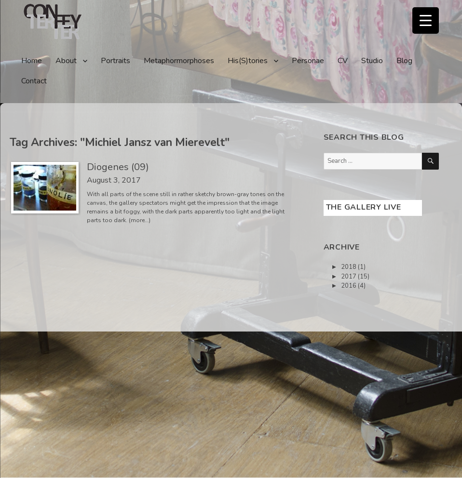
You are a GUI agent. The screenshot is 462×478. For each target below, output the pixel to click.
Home (31, 60)
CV (343, 60)
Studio (372, 60)
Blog (404, 60)
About (66, 60)
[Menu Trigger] (425, 20)
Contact (34, 81)
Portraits (115, 60)
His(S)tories (248, 60)
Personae (308, 60)
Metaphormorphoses (179, 60)
